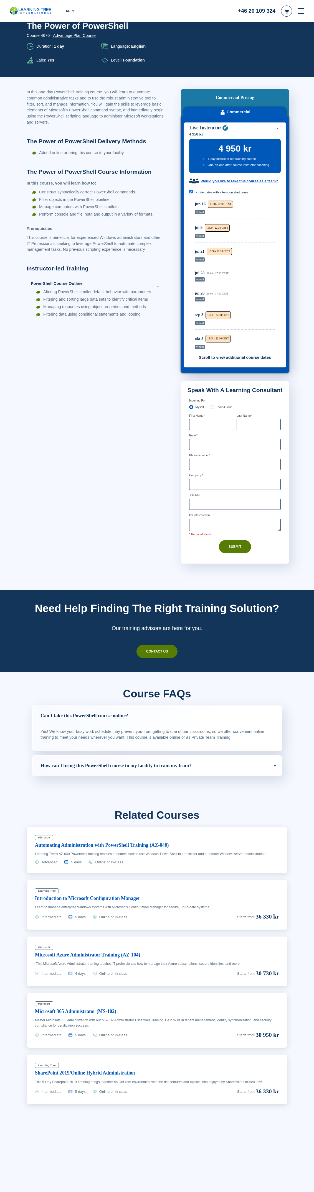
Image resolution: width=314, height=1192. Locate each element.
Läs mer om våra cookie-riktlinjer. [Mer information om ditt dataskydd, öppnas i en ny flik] (81, 1186)
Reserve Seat (258, 160)
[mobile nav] (301, 11)
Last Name (245, 366)
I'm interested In (201, 467)
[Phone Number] (235, 415)
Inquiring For (198, 350)
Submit (235, 498)
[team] (213, 357)
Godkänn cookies (254, 1182)
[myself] (191, 357)
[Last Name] (259, 375)
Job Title (195, 447)
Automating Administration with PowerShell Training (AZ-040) (110, 797)
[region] (236, 224)
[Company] (235, 435)
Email (194, 386)
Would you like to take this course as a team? (236, 128)
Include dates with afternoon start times (221, 142)
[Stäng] (305, 1182)
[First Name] (211, 375)
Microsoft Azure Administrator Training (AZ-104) (94, 906)
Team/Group (226, 357)
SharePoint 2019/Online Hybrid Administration (90, 1025)
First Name (197, 366)
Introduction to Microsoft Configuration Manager (94, 850)
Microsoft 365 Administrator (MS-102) (80, 963)
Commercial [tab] (235, 52)
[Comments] (235, 476)
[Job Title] (235, 455)
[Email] (235, 395)
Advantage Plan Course (74, 36)
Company (197, 427)
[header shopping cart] (286, 11)
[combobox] (195, 415)
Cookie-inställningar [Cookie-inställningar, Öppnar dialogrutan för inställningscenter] (212, 1182)
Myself (200, 357)
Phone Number (201, 406)
